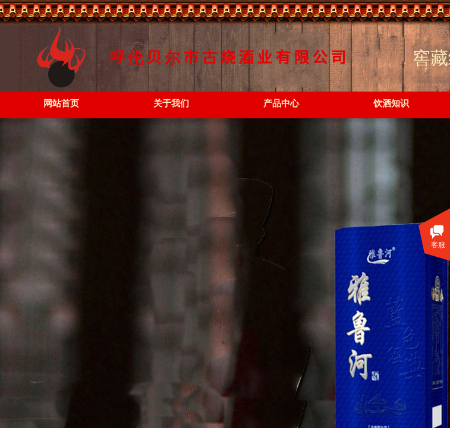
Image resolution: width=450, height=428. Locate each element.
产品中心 (281, 103)
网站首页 (61, 103)
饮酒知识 (391, 103)
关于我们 (171, 103)
